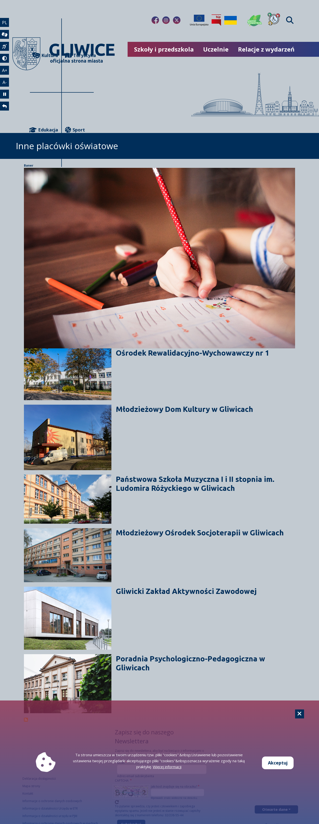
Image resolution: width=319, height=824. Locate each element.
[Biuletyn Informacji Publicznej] (216, 20)
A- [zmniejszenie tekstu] (4, 82)
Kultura (45, 55)
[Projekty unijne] (199, 20)
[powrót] (4, 106)
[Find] (290, 20)
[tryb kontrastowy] (4, 58)
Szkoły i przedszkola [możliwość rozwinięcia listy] (164, 49)
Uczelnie (216, 49)
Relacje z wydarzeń (266, 49)
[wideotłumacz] (4, 34)
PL (4, 22)
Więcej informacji (167, 766)
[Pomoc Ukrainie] (230, 20)
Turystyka (79, 55)
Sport (75, 130)
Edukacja (44, 130)
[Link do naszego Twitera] (176, 20)
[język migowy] (4, 46)
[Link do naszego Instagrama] (166, 20)
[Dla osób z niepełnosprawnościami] (273, 20)
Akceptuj (278, 763)
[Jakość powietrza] (254, 20)
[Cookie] (299, 713)
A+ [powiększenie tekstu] (4, 70)
